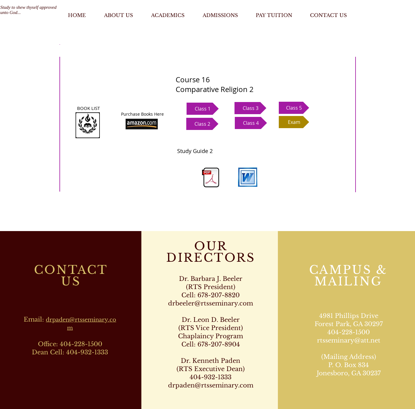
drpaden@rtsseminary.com (210, 385)
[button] (203, 109)
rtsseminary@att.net (348, 340)
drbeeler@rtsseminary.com (210, 303)
